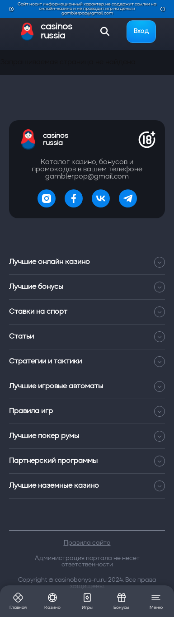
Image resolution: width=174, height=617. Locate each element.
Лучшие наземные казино (87, 485)
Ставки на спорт (87, 311)
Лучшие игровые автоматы (87, 386)
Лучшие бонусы (87, 287)
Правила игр (87, 411)
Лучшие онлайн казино (87, 262)
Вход (141, 31)
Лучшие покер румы (87, 436)
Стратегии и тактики (87, 361)
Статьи (87, 336)
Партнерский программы (87, 461)
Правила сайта (87, 543)
